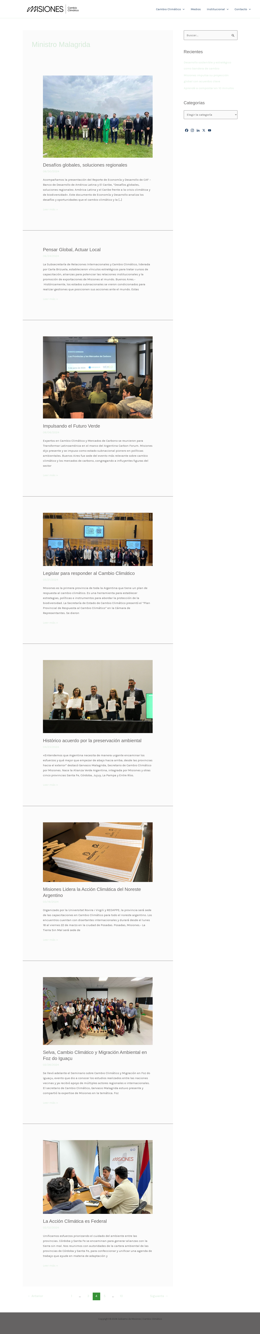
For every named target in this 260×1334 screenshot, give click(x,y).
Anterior (35, 1296)
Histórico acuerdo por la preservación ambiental (92, 740)
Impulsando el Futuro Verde (71, 426)
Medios (196, 9)
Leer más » (50, 209)
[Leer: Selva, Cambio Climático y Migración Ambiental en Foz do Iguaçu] (98, 1010)
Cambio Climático (170, 9)
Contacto (243, 9)
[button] (182, 9)
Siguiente (159, 1296)
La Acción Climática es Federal (75, 1221)
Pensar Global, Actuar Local (72, 249)
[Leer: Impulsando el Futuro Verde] (98, 377)
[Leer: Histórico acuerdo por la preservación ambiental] (98, 696)
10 (121, 1296)
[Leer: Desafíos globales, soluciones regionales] (98, 116)
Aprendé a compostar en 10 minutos (209, 88)
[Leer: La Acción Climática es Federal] (98, 1176)
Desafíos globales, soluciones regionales (85, 165)
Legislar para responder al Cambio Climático (89, 573)
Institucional (218, 9)
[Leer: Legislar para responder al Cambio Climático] (98, 539)
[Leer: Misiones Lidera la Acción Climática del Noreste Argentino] (98, 852)
